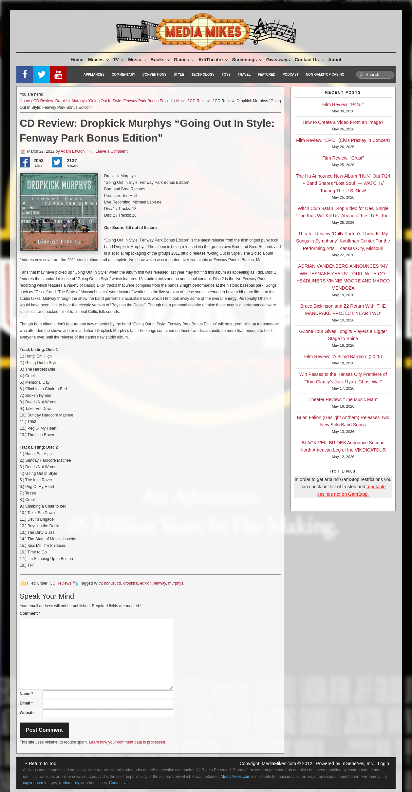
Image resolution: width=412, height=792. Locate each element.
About (334, 59)
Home (77, 59)
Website (27, 712)
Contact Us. (119, 783)
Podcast (291, 74)
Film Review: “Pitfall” (343, 104)
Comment (30, 613)
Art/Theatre (213, 59)
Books (160, 59)
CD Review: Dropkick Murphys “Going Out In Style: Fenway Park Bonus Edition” (103, 101)
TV (119, 59)
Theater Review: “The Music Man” (343, 399)
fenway (160, 583)
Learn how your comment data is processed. (127, 742)
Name (26, 693)
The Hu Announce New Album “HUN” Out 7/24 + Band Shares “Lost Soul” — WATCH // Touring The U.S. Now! (343, 183)
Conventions (154, 74)
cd (119, 583)
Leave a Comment (111, 151)
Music (137, 59)
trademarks (69, 783)
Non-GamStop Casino (325, 74)
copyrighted (33, 783)
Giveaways (278, 59)
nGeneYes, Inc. (358, 763)
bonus (109, 583)
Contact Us (310, 59)
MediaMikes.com (279, 763)
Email (26, 703)
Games (185, 59)
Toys (226, 74)
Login (383, 763)
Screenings (247, 59)
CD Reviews (201, 101)
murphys (175, 583)
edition (146, 583)
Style (179, 74)
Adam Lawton (72, 151)
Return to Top (42, 763)
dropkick (130, 583)
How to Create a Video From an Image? (343, 122)
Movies (99, 59)
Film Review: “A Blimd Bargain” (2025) (343, 356)
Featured (266, 74)
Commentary (123, 74)
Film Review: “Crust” (343, 158)
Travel (244, 74)
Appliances (94, 74)
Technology (203, 74)
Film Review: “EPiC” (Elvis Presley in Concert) (343, 140)
